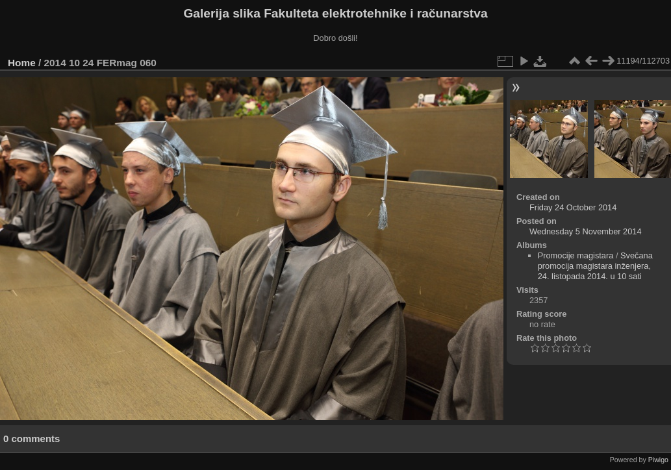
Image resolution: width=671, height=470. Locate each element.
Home (22, 62)
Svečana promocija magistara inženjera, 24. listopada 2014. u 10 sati (595, 266)
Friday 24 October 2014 (572, 207)
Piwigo (658, 460)
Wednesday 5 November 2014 (585, 231)
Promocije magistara (576, 255)
